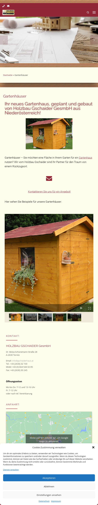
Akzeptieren (49, 477)
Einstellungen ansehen (49, 494)
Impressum (56, 501)
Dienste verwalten (11, 469)
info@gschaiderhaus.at (22, 360)
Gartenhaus (85, 157)
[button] (93, 447)
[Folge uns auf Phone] (3, 6)
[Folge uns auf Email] (8, 6)
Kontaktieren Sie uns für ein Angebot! (49, 191)
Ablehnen (49, 486)
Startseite (7, 75)
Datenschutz (44, 501)
